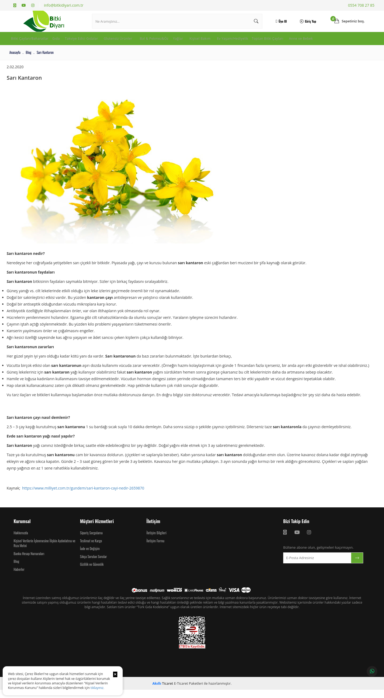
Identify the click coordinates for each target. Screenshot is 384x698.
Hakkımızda (21, 541)
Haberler (19, 577)
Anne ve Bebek (25, 49)
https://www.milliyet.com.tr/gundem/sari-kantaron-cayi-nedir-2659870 (86, 496)
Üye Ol (279, 25)
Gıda (67, 43)
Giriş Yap (305, 25)
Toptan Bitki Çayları (320, 43)
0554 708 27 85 (361, 5)
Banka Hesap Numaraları (29, 561)
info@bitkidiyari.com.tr (63, 5)
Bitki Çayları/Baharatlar (33, 43)
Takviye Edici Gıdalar (98, 43)
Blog (16, 569)
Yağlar (212, 43)
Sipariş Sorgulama (91, 541)
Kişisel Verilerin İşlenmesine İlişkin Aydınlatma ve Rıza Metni (44, 551)
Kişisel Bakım (238, 43)
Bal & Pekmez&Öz (182, 43)
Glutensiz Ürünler (141, 43)
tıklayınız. (97, 687)
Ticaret (163, 691)
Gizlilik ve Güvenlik (92, 572)
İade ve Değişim (90, 556)
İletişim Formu (155, 549)
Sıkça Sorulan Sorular (93, 564)
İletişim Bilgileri (156, 541)
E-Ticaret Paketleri (188, 691)
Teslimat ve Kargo (91, 549)
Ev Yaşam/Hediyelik (276, 43)
